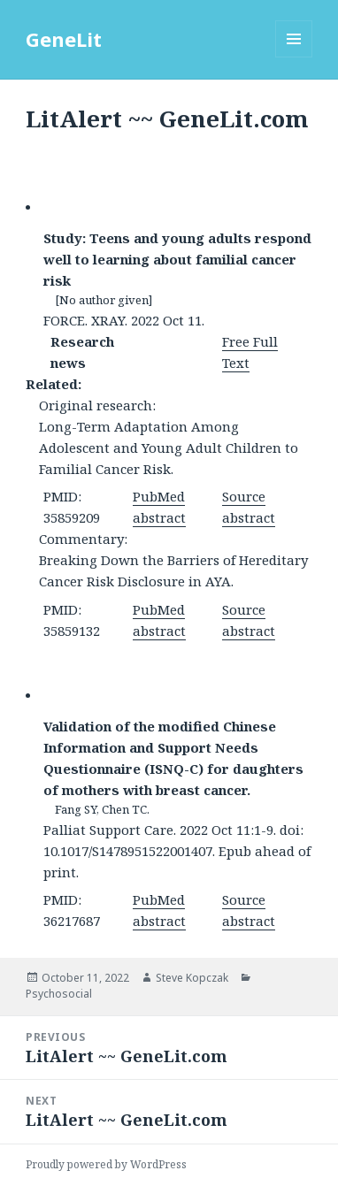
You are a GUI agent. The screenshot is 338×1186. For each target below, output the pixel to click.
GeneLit (64, 39)
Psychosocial (59, 993)
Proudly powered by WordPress (106, 1164)
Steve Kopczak (192, 977)
